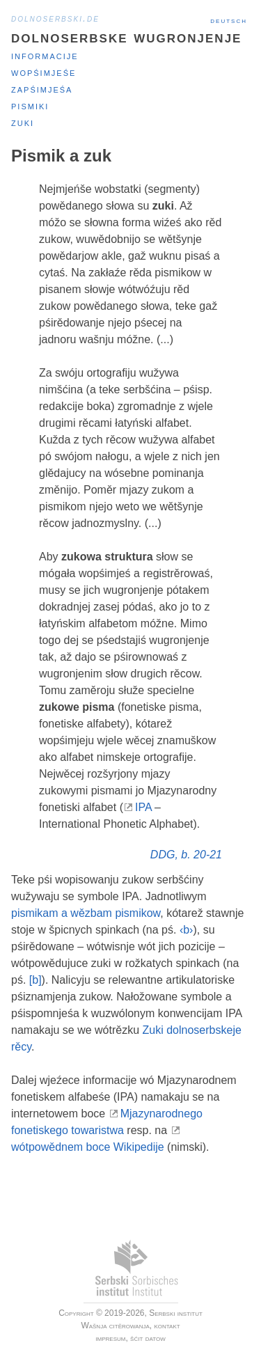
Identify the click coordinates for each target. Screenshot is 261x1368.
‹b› (186, 930)
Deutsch (228, 20)
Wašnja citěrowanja (115, 1325)
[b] (35, 980)
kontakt (167, 1325)
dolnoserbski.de (55, 18)
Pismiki (30, 105)
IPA (143, 807)
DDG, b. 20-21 (186, 854)
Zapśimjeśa (41, 89)
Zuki (22, 122)
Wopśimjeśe (43, 72)
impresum (110, 1338)
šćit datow (148, 1338)
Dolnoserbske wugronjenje (126, 36)
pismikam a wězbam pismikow (85, 913)
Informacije (45, 55)
